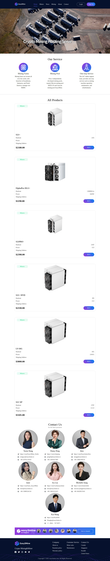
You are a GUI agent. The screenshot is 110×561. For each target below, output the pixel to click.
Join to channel (85, 531)
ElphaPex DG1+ (23, 188)
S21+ (18, 134)
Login (81, 4)
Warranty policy (57, 551)
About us (55, 545)
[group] (55, 31)
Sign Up (91, 4)
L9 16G (19, 348)
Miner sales (70, 545)
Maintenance (71, 548)
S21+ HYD (21, 295)
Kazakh (83, 551)
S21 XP (19, 402)
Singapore (84, 548)
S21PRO (20, 241)
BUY (88, 147)
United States (85, 553)
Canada (83, 545)
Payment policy (57, 548)
